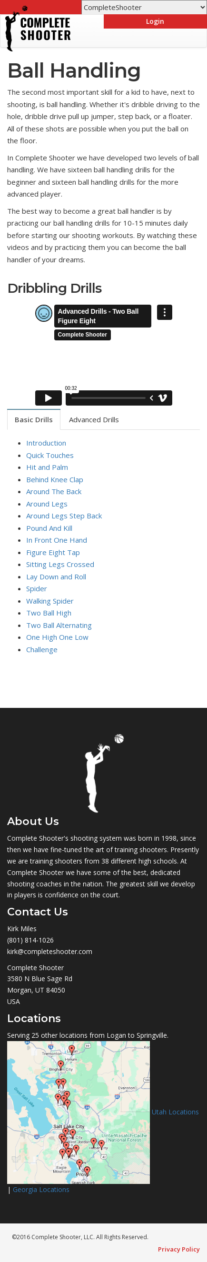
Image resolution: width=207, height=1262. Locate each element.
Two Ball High (48, 612)
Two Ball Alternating (59, 625)
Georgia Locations (41, 1189)
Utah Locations (175, 1111)
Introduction (46, 442)
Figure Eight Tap (53, 552)
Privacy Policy (179, 1249)
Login (155, 21)
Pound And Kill (49, 528)
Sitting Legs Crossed (60, 564)
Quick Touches (50, 455)
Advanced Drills (94, 419)
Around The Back (53, 491)
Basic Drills (34, 419)
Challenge (42, 649)
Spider (36, 588)
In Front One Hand (56, 540)
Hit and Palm (47, 467)
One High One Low (57, 637)
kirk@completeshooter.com (49, 951)
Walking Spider (50, 601)
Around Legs (47, 503)
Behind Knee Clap (54, 479)
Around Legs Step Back (64, 515)
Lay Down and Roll (56, 576)
